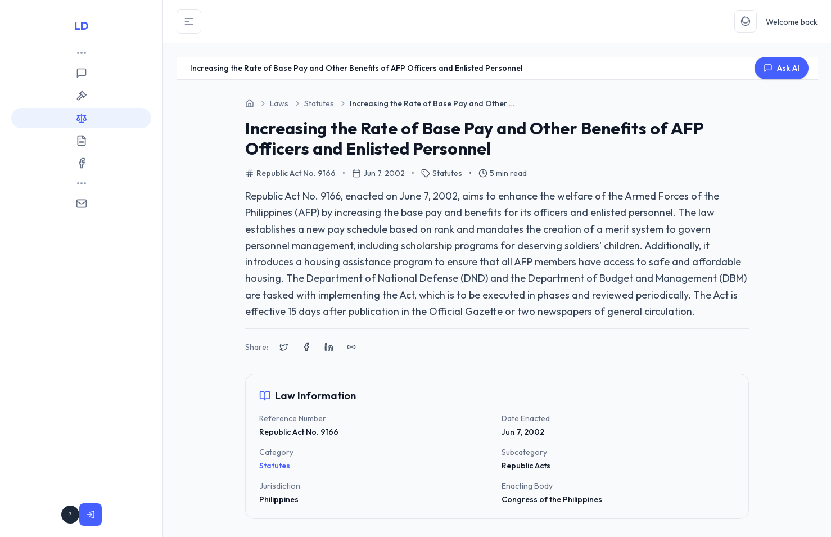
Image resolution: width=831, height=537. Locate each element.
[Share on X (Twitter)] (284, 347)
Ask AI (782, 68)
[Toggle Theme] (745, 21)
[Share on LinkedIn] (329, 347)
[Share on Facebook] (306, 347)
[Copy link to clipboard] (351, 347)
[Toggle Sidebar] (189, 21)
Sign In (125, 514)
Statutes (274, 466)
